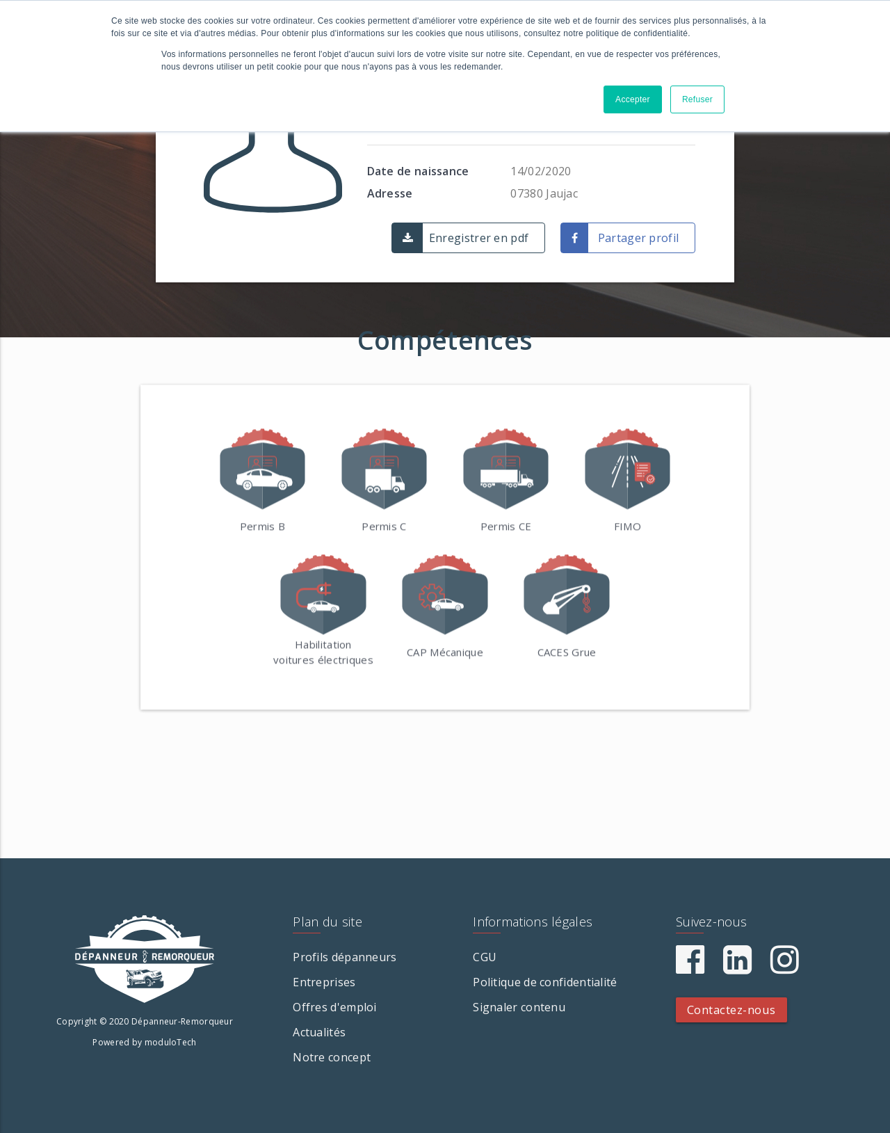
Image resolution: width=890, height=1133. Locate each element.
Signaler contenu (519, 1007)
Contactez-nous (731, 1010)
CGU (484, 957)
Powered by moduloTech (144, 1042)
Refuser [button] (697, 99)
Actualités (319, 1032)
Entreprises (324, 982)
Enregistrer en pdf (478, 238)
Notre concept (332, 1057)
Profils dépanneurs (344, 957)
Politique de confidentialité (545, 982)
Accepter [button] (632, 99)
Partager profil (638, 238)
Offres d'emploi (335, 1007)
